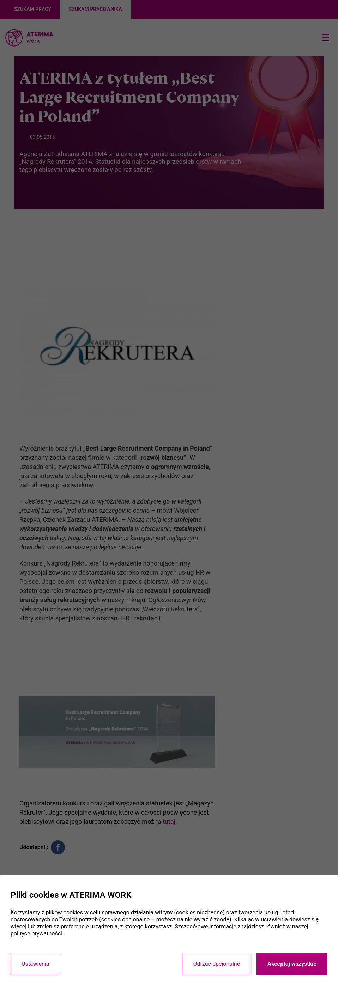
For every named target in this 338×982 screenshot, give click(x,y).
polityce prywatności (36, 933)
